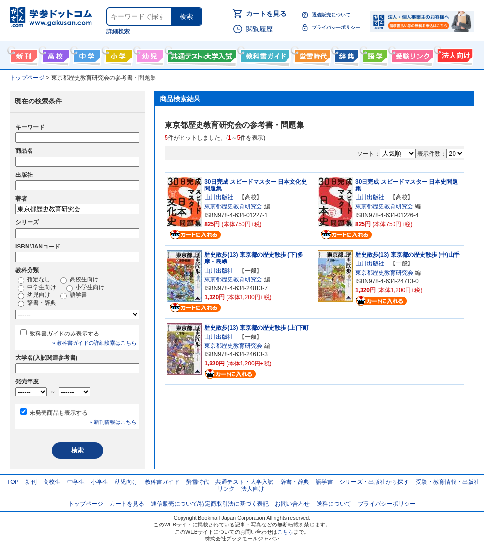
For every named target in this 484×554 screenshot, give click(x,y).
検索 (186, 16)
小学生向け (117, 54)
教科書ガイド (264, 54)
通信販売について (331, 14)
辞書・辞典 (37, 303)
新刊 (31, 482)
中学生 (76, 482)
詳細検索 (118, 31)
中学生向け (86, 54)
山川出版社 (218, 197)
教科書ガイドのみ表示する (64, 333)
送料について (334, 503)
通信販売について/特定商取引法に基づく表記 (210, 503)
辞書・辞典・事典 (345, 54)
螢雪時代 (311, 54)
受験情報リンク (411, 54)
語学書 (374, 54)
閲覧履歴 (259, 29)
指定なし (34, 280)
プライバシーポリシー (336, 27)
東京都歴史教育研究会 (233, 206)
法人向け (454, 54)
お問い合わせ (292, 503)
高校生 (51, 482)
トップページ (85, 503)
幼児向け (149, 54)
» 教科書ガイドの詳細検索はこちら (94, 343)
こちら (285, 532)
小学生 (99, 482)
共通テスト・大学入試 (201, 54)
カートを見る (266, 13)
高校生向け (54, 54)
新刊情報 (23, 54)
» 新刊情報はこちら (113, 422)
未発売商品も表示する (59, 412)
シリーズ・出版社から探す (374, 482)
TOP (12, 482)
